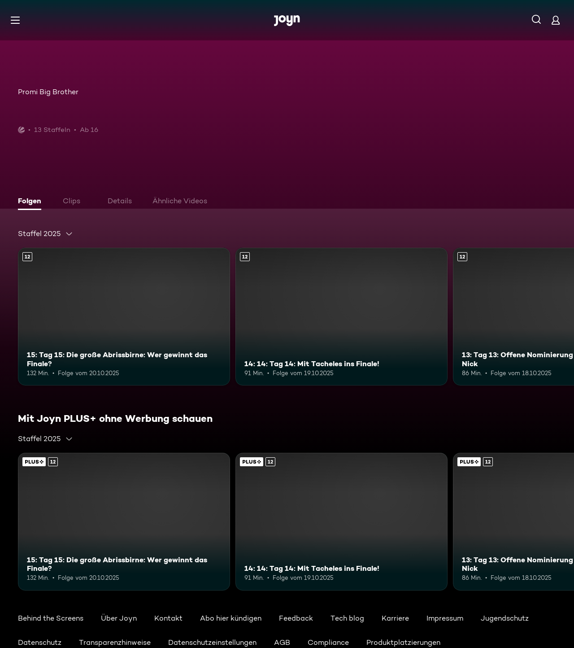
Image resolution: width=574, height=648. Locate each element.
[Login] (555, 20)
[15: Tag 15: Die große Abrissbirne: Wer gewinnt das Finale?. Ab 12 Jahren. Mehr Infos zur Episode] (124, 316)
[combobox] (45, 234)
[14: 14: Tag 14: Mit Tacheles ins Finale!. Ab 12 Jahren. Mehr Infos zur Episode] (341, 316)
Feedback (296, 618)
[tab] (32, 202)
